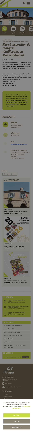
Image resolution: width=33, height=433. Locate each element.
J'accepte (16, 415)
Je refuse (16, 421)
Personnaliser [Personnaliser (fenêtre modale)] (16, 427)
